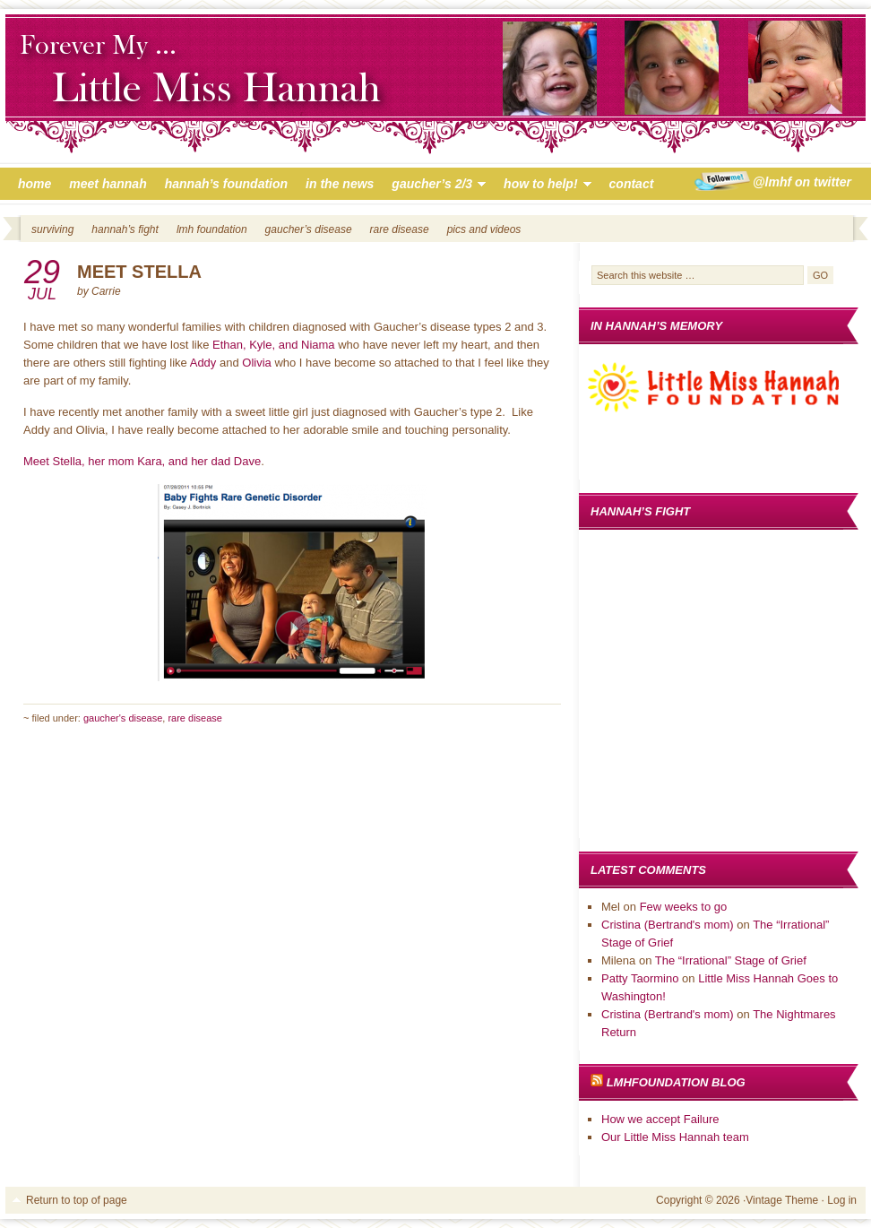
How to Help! (543, 186)
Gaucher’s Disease (308, 229)
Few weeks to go (684, 906)
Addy (203, 362)
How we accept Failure (660, 1119)
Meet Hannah (107, 184)
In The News (340, 184)
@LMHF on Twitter (802, 182)
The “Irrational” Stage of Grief (730, 960)
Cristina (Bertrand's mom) (667, 924)
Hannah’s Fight (125, 229)
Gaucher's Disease (122, 718)
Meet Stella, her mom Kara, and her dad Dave (142, 461)
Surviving (52, 229)
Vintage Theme (782, 1200)
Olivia (257, 362)
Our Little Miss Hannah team (675, 1137)
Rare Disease (399, 229)
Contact (631, 184)
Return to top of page (76, 1200)
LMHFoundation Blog (676, 1082)
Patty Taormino (639, 978)
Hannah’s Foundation (226, 184)
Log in (842, 1200)
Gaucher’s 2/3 (434, 186)
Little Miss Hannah (435, 88)
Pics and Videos (484, 229)
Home (34, 184)
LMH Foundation (212, 229)
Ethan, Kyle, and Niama (273, 344)
